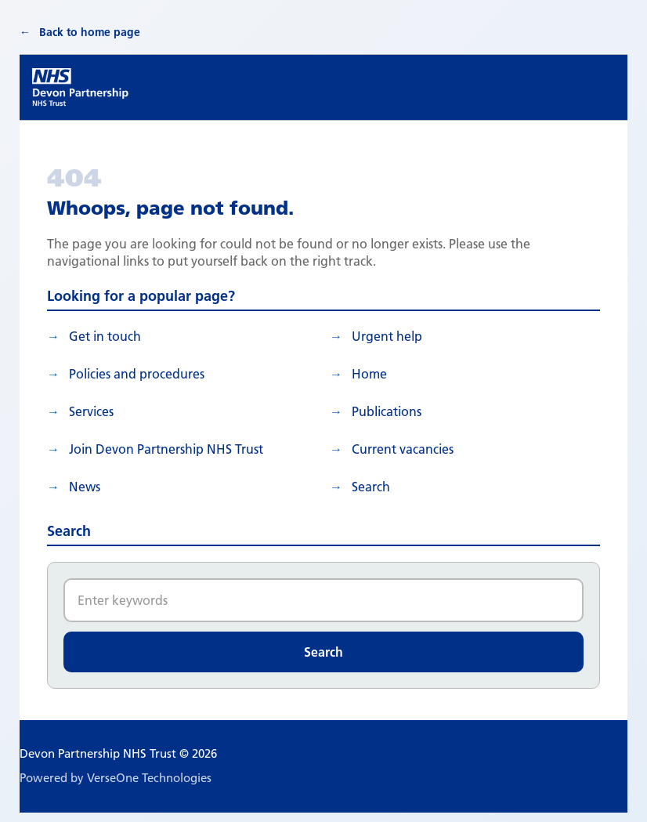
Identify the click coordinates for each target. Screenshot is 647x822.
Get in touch (105, 336)
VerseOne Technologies (149, 777)
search (371, 486)
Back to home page (89, 32)
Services (91, 411)
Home (369, 374)
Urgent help (387, 336)
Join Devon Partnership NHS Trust (166, 449)
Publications (386, 411)
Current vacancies (403, 449)
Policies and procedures (136, 374)
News (84, 486)
